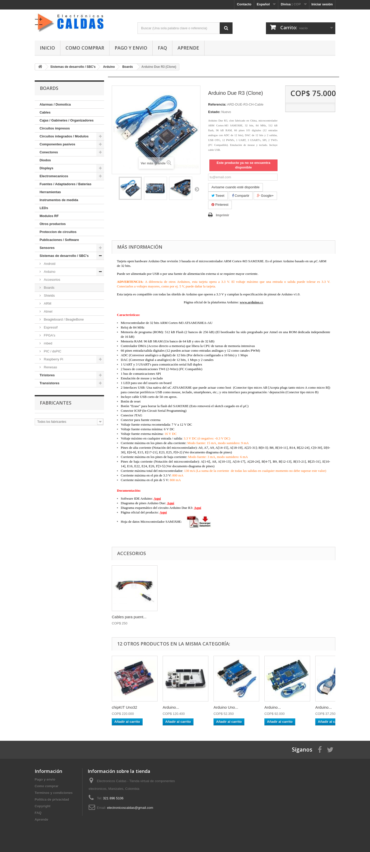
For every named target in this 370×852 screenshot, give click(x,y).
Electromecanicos (54, 176)
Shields (49, 295)
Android (49, 264)
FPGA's (49, 335)
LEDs (44, 208)
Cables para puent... (129, 617)
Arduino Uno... (226, 707)
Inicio (47, 48)
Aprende (188, 48)
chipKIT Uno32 (124, 707)
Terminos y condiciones (54, 793)
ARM (47, 303)
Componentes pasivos (57, 144)
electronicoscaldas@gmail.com (130, 808)
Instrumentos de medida (59, 200)
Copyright (42, 806)
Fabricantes (55, 403)
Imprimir (222, 215)
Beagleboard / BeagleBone (63, 319)
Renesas (50, 367)
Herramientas (50, 192)
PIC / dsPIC (52, 351)
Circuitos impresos (55, 128)
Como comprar (85, 48)
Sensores (47, 248)
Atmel (47, 311)
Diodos (45, 160)
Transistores (49, 383)
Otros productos (53, 224)
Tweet (217, 196)
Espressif (50, 327)
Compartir (240, 196)
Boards (48, 287)
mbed (47, 343)
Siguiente (196, 189)
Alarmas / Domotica (55, 104)
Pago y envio (131, 48)
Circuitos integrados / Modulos (64, 136)
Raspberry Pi (53, 359)
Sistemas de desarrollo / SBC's (64, 256)
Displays (46, 168)
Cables (45, 112)
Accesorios (51, 280)
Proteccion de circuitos (58, 232)
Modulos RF (49, 216)
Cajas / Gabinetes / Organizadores (67, 120)
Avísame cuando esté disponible (235, 187)
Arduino (49, 272)
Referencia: (217, 104)
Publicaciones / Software (59, 240)
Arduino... (171, 707)
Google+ (265, 196)
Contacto (244, 4)
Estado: (214, 112)
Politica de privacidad (52, 799)
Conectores (49, 152)
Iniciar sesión (322, 4)
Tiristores (47, 375)
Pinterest (219, 205)
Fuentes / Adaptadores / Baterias (65, 184)
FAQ (162, 48)
